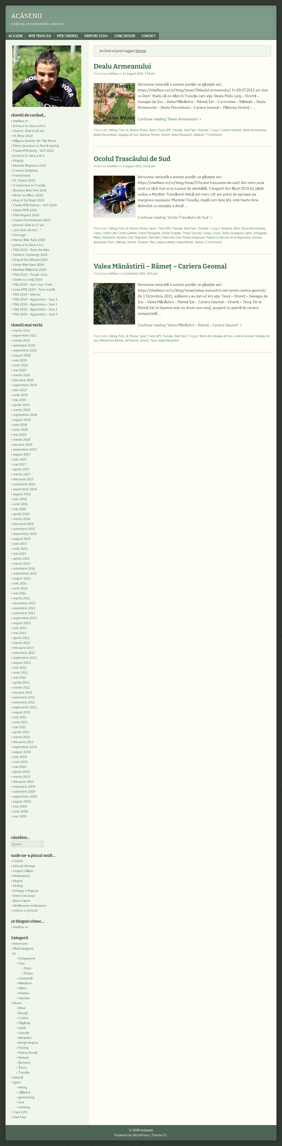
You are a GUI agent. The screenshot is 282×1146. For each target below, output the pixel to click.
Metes (97, 237)
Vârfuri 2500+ (96, 36)
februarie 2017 (23, 479)
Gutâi (22, 1028)
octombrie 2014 (24, 568)
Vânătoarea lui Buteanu (29, 905)
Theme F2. (160, 1135)
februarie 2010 (23, 781)
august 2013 (22, 623)
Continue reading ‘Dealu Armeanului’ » (169, 119)
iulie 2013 (20, 628)
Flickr (28, 968)
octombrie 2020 (24, 345)
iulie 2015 (20, 543)
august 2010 (22, 752)
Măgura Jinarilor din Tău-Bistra (34, 141)
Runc (111, 242)
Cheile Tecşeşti (171, 233)
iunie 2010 (20, 762)
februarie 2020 (23, 380)
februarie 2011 (23, 742)
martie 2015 (21, 563)
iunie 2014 (20, 588)
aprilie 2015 (21, 558)
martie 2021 (21, 340)
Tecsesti (143, 242)
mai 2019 (19, 400)
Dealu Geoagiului (233, 233)
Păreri (22, 988)
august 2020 (22, 355)
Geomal (145, 135)
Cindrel (18, 861)
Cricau (217, 233)
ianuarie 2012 (22, 692)
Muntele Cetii (124, 237)
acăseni (16, 36)
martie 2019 (21, 410)
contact (148, 36)
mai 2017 (19, 464)
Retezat (23, 1057)
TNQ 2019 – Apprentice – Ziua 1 (35, 309)
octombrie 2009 (24, 791)
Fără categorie (23, 948)
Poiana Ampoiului (194, 237)
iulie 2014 (20, 583)
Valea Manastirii (182, 135)
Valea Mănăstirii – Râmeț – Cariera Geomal (160, 266)
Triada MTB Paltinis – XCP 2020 (35, 205)
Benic (237, 228)
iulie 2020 (20, 360)
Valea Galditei (166, 242)
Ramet (155, 135)
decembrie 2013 (24, 603)
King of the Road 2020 (28, 200)
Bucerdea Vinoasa (253, 228)
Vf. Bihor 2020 (23, 136)
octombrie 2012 (24, 653)
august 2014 (22, 578)
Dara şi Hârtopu (24, 866)
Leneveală (25, 978)
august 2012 (22, 662)
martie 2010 (21, 776)
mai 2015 (19, 553)
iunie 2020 (20, 365)
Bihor (22, 1008)
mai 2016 (19, 509)
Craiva (207, 233)
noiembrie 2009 (24, 786)
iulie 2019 (20, 390)
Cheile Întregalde (149, 233)
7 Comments (214, 135)
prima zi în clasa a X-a (28, 245)
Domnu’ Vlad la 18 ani (28, 131)
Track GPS (164, 130)
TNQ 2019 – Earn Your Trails (33, 284)
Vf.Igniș (18, 160)
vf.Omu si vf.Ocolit (25, 910)
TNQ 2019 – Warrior (27, 294)
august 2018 (22, 420)
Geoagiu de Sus (128, 135)
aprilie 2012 (21, 682)
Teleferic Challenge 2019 (30, 255)
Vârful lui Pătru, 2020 (28, 195)
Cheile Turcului (192, 233)
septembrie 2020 (25, 350)
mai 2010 (19, 767)
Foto (121, 130)
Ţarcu (22, 1067)
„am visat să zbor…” (27, 230)
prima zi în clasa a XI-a (28, 155)
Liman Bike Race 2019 (28, 264)
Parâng (18, 886)
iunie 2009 (20, 811)
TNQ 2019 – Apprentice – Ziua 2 (35, 304)
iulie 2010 (20, 757)
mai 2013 (19, 633)
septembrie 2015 (25, 534)
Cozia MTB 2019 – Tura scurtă (34, 289)
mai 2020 (19, 370)
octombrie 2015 (24, 529)
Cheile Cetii (109, 233)
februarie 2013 (23, 648)
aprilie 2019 (21, 405)
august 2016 (22, 494)
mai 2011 (19, 727)
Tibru (152, 242)
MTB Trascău (40, 36)
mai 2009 (19, 816)
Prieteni (23, 993)
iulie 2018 (20, 424)
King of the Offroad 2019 (30, 260)
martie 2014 (21, 598)
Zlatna (199, 242)
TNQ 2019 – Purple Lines (30, 274)
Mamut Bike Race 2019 (29, 240)
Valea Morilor (185, 242)
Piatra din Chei (171, 237)
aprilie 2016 (21, 514)
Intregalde (260, 233)
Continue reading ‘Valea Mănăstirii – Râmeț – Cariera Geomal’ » (190, 325)
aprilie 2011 (21, 732)
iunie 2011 (20, 722)
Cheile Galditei (127, 233)
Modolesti (109, 237)
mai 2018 (19, 434)
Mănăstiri (25, 983)
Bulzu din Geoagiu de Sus (216, 336)
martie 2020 (21, 375)
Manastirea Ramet (111, 340)
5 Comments (213, 242)
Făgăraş (24, 1023)
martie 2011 (21, 737)
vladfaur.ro (20, 121)
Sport (152, 130)
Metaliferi (24, 1038)
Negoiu (18, 881)
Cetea (97, 233)
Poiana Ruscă (27, 1052)
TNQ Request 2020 (26, 215)
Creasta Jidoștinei (25, 170)
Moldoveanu (21, 876)
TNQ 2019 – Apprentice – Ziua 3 (35, 299)
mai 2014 (19, 593)
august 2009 (22, 801)
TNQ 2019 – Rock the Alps (31, 250)
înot (21, 1102)
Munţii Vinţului (28, 1043)
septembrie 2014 (25, 573)
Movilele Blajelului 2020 (29, 165)
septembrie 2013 (25, 618)
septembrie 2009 (25, 796)
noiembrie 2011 (24, 697)
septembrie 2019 (25, 385)
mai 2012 (19, 677)
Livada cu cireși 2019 (27, 279)
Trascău (177, 130)
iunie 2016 (20, 504)
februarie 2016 (23, 524)
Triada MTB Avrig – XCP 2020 (33, 150)
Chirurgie (19, 235)
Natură (18, 1077)
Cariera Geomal (231, 130)
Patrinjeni (155, 237)
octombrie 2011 (24, 702)
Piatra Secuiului (24, 895)
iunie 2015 (20, 548)
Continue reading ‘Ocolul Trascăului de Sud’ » (175, 217)
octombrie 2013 (24, 613)
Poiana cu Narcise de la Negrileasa (229, 237)
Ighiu (249, 233)
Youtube (203, 130)
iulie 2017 (20, 459)
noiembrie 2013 (24, 608)
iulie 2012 (20, 667)
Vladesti (198, 135)
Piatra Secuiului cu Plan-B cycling (36, 145)
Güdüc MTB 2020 (25, 210)
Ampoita (226, 228)
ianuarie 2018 (22, 444)
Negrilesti (141, 237)
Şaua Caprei (21, 900)
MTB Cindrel (67, 36)
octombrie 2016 (24, 484)
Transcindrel (21, 175)
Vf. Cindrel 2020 (24, 180)
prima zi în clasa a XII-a (29, 126)
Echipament (26, 958)
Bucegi (23, 1013)
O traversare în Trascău (29, 185)
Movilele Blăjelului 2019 (29, 269)
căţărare (24, 1092)
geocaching (26, 1097)
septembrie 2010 (25, 747)
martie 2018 (21, 439)
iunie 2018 (20, 429)
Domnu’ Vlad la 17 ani (28, 225)
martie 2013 (21, 643)
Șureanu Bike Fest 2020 (30, 190)
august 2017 (22, 454)
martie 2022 (21, 330)
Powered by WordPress (131, 1135)
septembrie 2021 (25, 335)
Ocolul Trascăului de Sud (132, 159)
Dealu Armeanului (122, 66)
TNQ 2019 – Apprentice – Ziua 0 (35, 314)
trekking (24, 1107)
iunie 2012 (20, 672)
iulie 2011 (20, 717)
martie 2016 (21, 519)
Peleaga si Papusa (25, 890)
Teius (153, 340)
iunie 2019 (20, 395)
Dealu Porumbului (105, 135)
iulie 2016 (20, 499)
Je (127, 130)
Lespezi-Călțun (23, 871)
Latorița (23, 1033)
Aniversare (20, 943)
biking (113, 130)
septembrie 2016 (25, 489)
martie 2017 (21, 474)
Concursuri (124, 36)
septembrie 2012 (25, 657)
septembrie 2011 (25, 707)
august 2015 (22, 539)
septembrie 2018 (25, 415)
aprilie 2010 (21, 772)
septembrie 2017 (25, 449)
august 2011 (22, 712)
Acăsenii (26, 16)
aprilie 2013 (21, 638)
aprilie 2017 (21, 469)
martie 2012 (21, 687)
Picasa (144, 130)
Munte (134, 130)
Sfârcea (121, 242)
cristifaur (112, 73)
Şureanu (24, 1062)
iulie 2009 (20, 806)
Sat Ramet (131, 340)
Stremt (165, 135)
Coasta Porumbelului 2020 (31, 220)
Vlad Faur (190, 130)
